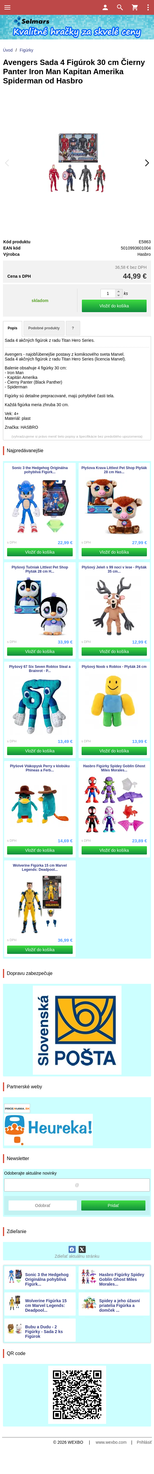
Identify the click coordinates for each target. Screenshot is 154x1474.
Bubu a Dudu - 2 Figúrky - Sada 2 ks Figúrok (44, 1331)
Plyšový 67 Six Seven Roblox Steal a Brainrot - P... (40, 669)
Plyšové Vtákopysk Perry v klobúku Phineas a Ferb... (40, 768)
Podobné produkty (44, 328)
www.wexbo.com (111, 1442)
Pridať (113, 1205)
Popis (12, 328)
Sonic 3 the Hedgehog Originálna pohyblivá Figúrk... (47, 1279)
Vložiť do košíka (114, 306)
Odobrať (43, 1205)
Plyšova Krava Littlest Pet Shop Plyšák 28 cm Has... (114, 470)
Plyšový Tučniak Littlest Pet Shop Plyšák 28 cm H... (40, 569)
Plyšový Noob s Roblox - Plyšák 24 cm (114, 667)
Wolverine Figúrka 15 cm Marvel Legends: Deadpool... (46, 1305)
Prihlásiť (144, 1442)
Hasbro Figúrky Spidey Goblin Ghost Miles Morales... (121, 1279)
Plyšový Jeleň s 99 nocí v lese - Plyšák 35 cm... (114, 569)
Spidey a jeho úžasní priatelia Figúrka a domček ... (119, 1305)
